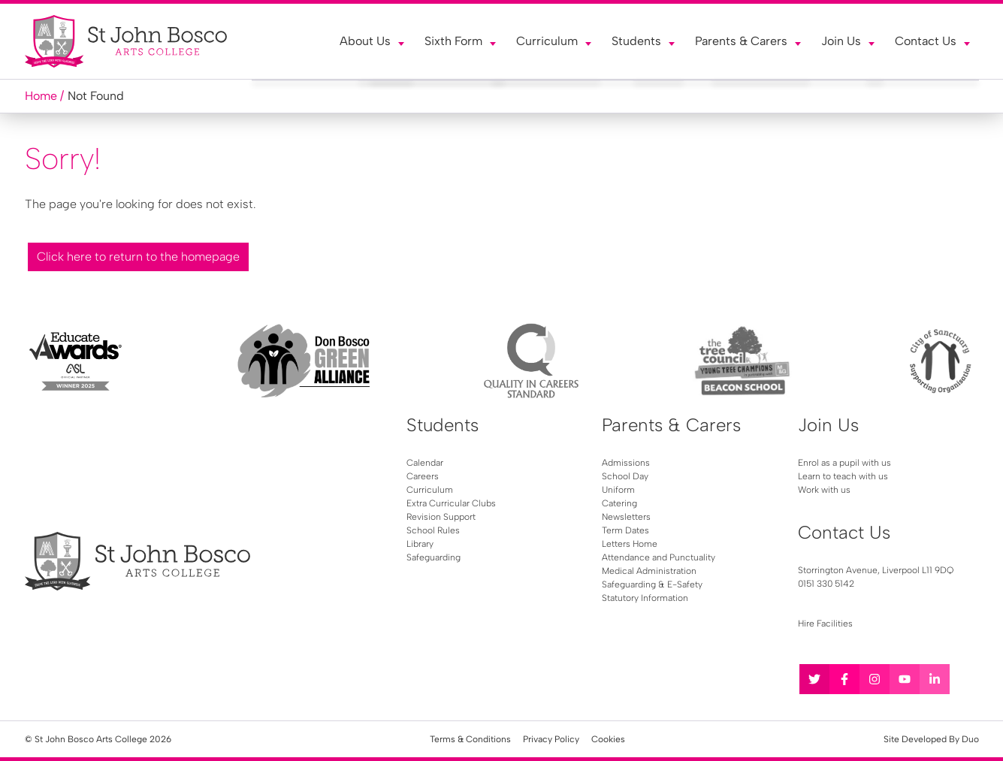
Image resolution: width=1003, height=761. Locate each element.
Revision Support (441, 517)
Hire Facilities (825, 623)
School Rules (433, 530)
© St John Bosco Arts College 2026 (98, 739)
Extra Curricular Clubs (451, 503)
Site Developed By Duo (931, 739)
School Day (625, 476)
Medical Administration (649, 571)
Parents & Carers (741, 41)
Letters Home (629, 544)
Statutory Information (645, 598)
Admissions (626, 463)
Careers (422, 476)
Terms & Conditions (470, 739)
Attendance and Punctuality (658, 557)
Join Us (841, 41)
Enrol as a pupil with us (844, 463)
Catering (619, 503)
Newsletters (626, 517)
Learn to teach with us (843, 476)
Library (420, 544)
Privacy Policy (551, 739)
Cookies (608, 739)
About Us (365, 41)
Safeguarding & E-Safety (652, 584)
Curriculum (547, 41)
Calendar (424, 463)
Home (41, 96)
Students (636, 41)
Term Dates (625, 530)
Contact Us (925, 41)
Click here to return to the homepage (138, 256)
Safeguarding (433, 557)
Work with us (824, 490)
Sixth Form (453, 41)
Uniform (618, 490)
